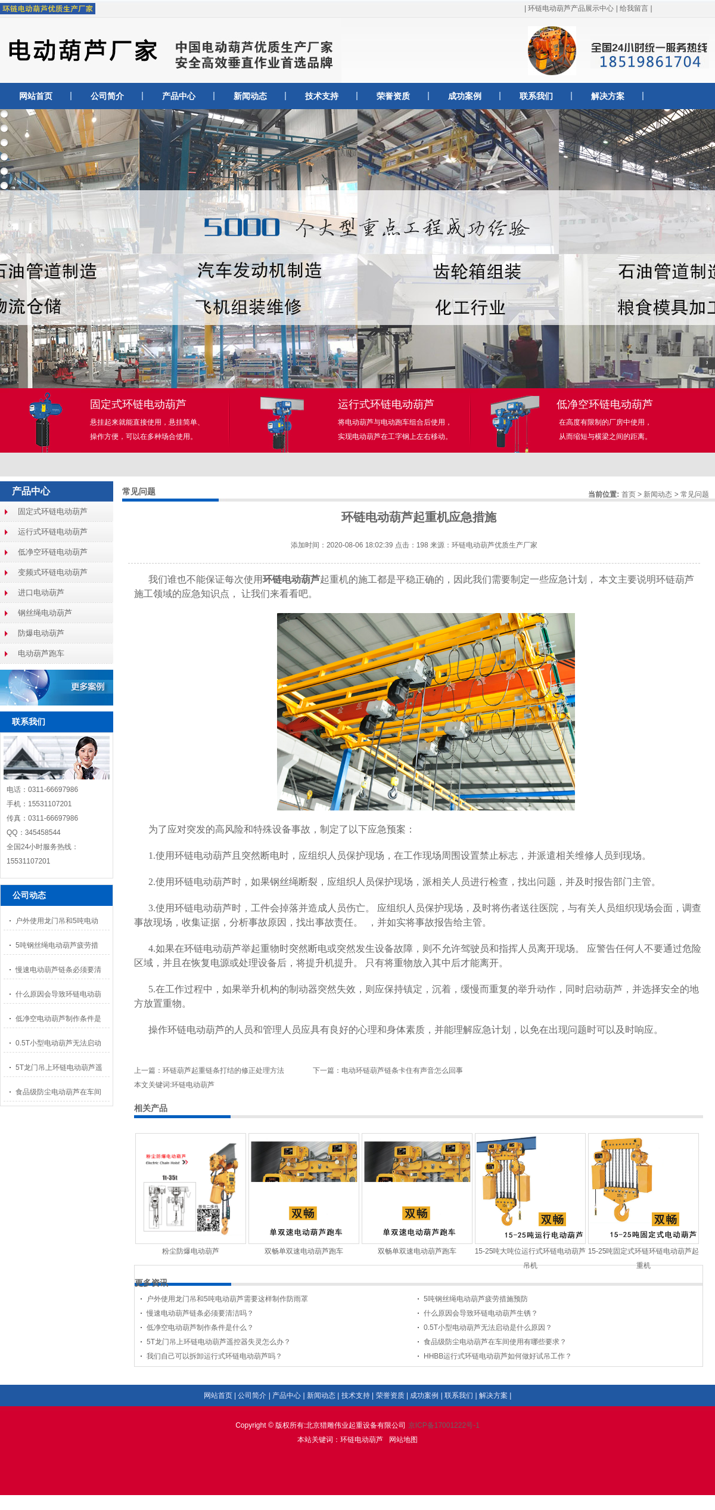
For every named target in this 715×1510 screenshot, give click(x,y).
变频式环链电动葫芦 (53, 572)
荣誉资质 (393, 96)
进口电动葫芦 (41, 592)
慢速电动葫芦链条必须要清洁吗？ (200, 1313)
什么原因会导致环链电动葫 (58, 994)
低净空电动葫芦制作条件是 (58, 1018)
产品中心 (178, 96)
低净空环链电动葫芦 (53, 551)
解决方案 (607, 96)
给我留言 (634, 8)
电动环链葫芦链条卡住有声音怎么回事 (402, 1070)
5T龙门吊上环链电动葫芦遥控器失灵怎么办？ (219, 1342)
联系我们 (536, 96)
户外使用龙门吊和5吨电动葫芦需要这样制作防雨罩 (227, 1299)
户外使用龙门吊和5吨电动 (56, 921)
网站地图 (403, 1439)
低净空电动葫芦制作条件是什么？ (200, 1327)
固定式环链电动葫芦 (53, 511)
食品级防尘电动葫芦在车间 (58, 1092)
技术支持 (321, 96)
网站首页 (35, 96)
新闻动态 (250, 96)
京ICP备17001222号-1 (444, 1425)
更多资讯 (151, 1283)
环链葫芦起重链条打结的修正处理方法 (223, 1070)
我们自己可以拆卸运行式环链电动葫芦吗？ (214, 1356)
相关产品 (150, 1108)
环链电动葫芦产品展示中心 (571, 8)
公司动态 (29, 895)
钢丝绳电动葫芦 (45, 612)
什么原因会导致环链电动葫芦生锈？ (481, 1313)
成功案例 (464, 96)
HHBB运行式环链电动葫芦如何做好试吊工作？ (498, 1356)
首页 (628, 494)
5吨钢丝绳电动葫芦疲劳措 (56, 945)
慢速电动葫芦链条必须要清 (58, 970)
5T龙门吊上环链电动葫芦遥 (58, 1067)
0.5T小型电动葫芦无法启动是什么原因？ (488, 1327)
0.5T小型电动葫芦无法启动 (58, 1043)
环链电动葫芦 (361, 1439)
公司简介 (107, 96)
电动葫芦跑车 (41, 653)
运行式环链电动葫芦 (53, 531)
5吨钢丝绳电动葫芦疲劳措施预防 (476, 1299)
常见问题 (694, 494)
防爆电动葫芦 (41, 633)
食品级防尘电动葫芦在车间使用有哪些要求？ (495, 1342)
